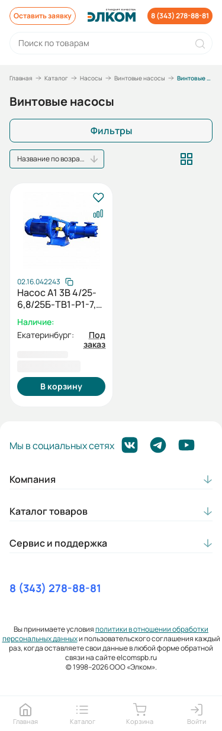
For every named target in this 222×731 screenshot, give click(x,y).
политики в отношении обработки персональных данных (105, 634)
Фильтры (111, 130)
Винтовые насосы (139, 78)
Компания (32, 479)
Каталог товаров (48, 511)
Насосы (91, 78)
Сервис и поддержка (58, 543)
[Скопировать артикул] (45, 282)
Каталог (56, 78)
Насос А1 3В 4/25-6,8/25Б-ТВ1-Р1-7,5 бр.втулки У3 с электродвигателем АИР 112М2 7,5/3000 (61, 298)
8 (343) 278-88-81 (55, 588)
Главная (21, 78)
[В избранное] (98, 198)
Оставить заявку (43, 16)
